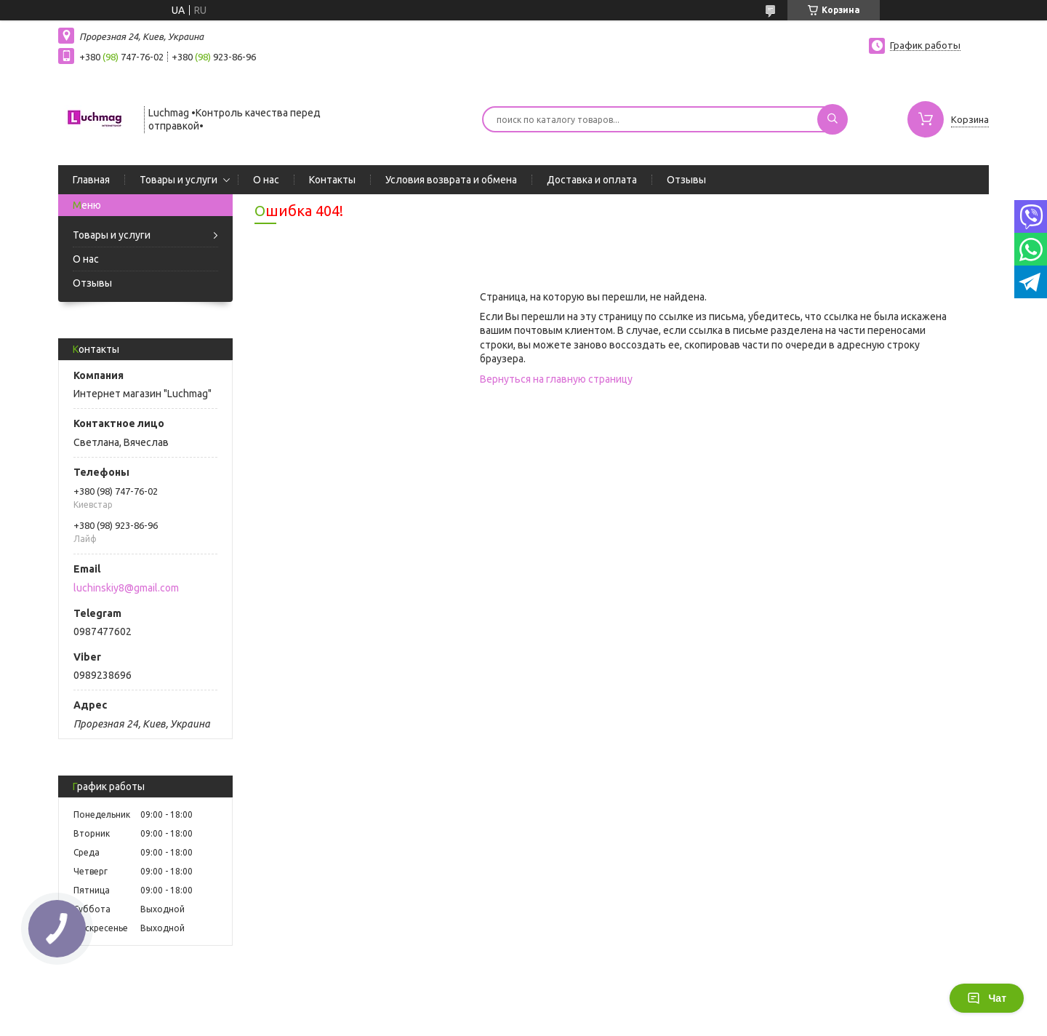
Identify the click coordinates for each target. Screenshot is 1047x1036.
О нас (266, 180)
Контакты (332, 180)
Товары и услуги (178, 180)
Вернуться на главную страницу (556, 379)
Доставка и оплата (592, 180)
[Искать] (832, 119)
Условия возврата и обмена (451, 180)
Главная (91, 180)
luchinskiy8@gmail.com (126, 588)
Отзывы (686, 180)
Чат (986, 998)
